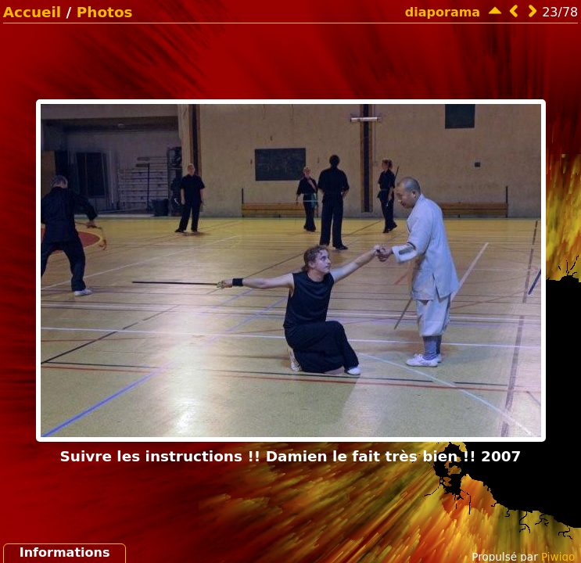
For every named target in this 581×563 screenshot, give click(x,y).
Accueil (32, 12)
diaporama (442, 12)
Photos (105, 12)
